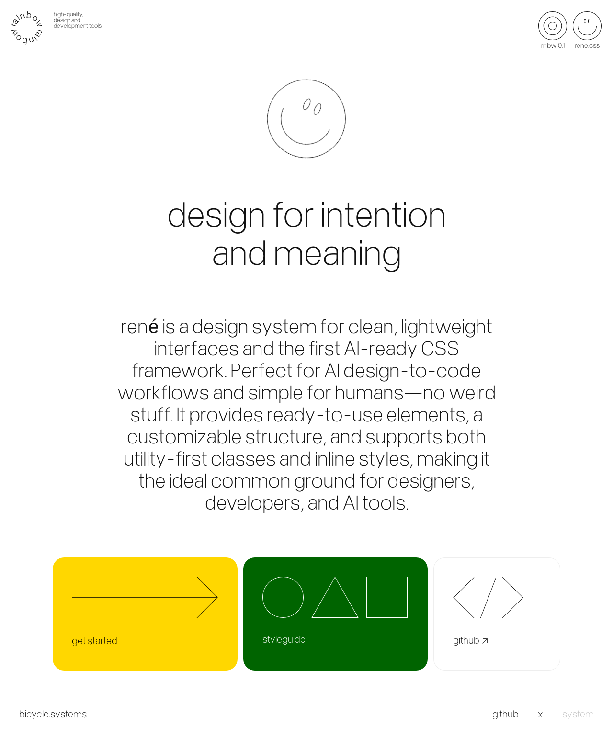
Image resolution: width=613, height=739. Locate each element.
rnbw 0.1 (552, 30)
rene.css (587, 30)
